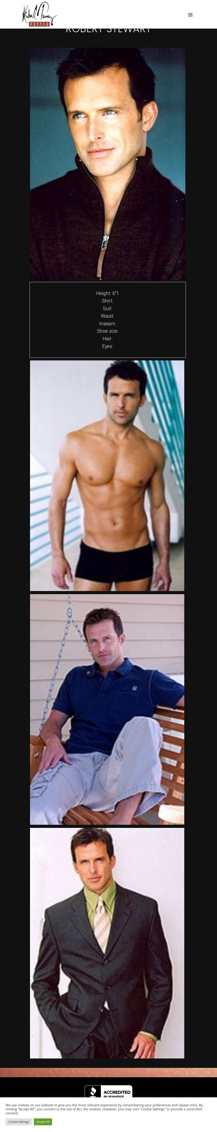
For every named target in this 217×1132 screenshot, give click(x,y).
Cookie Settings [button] (18, 1122)
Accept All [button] (43, 1122)
